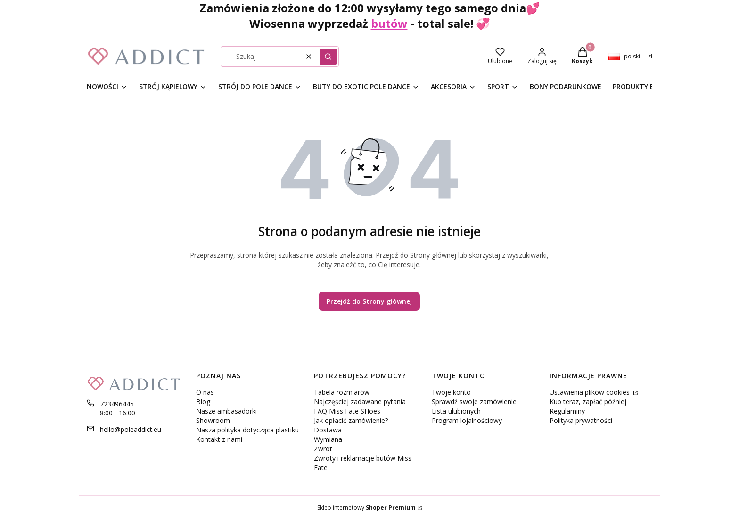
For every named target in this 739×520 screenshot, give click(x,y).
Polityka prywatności (581, 420)
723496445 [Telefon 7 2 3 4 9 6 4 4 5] (117, 403)
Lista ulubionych (456, 410)
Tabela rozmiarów (342, 392)
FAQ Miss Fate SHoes (347, 410)
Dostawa (328, 429)
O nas (205, 392)
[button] (328, 57)
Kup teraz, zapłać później (588, 401)
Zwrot (323, 448)
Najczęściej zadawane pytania (360, 401)
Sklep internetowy (366, 508)
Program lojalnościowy (467, 420)
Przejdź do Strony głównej (369, 301)
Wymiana (328, 439)
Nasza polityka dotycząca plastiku (247, 429)
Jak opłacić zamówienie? (351, 420)
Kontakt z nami (219, 439)
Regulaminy (567, 410)
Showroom (213, 420)
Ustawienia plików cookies (591, 392)
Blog (203, 401)
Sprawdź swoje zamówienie (474, 401)
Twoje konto (451, 392)
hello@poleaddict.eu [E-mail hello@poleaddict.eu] (130, 429)
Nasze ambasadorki (226, 410)
